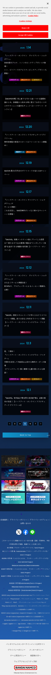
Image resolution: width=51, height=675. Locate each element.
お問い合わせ (25, 523)
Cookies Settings (25, 19)
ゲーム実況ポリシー (18, 656)
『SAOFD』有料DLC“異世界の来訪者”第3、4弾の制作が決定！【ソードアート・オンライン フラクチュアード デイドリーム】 (25, 401)
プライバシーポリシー (18, 520)
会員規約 (3, 520)
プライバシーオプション (39, 520)
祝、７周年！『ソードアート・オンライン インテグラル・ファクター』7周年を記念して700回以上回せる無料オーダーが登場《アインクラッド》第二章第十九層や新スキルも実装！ (25, 362)
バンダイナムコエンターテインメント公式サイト (25, 644)
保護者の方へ (35, 656)
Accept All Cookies (25, 33)
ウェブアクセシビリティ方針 (25, 661)
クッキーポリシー (36, 650)
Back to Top (25, 435)
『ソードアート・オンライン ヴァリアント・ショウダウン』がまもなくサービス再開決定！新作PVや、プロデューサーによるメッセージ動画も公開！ (25, 282)
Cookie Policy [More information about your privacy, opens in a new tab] (33, 14)
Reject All (25, 26)
